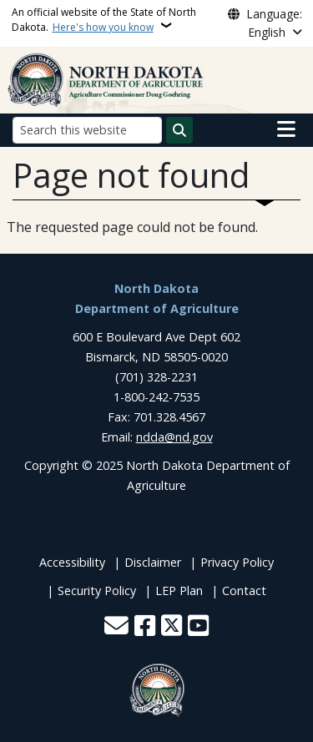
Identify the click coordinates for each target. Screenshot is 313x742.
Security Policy (97, 590)
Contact (244, 590)
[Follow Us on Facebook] (144, 627)
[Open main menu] (286, 129)
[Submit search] (179, 130)
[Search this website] (87, 130)
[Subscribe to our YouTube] (198, 627)
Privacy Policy (237, 562)
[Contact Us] (116, 627)
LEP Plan (179, 590)
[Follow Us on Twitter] (171, 627)
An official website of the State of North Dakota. (104, 19)
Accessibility (72, 562)
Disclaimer (152, 562)
